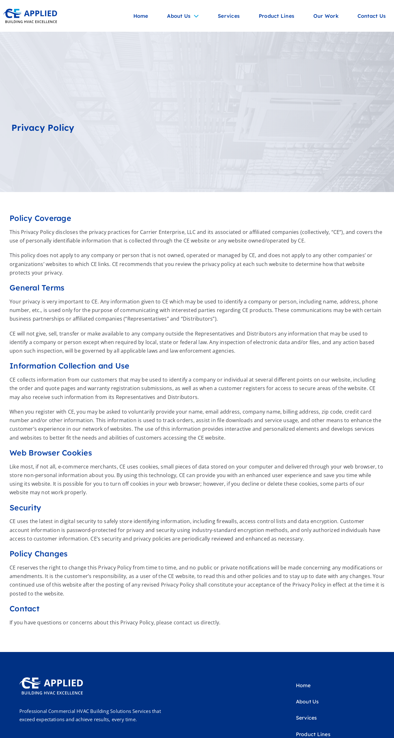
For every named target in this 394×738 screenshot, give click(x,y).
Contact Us (371, 16)
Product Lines (276, 16)
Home (140, 16)
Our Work (325, 16)
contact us (187, 622)
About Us (183, 16)
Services (229, 16)
